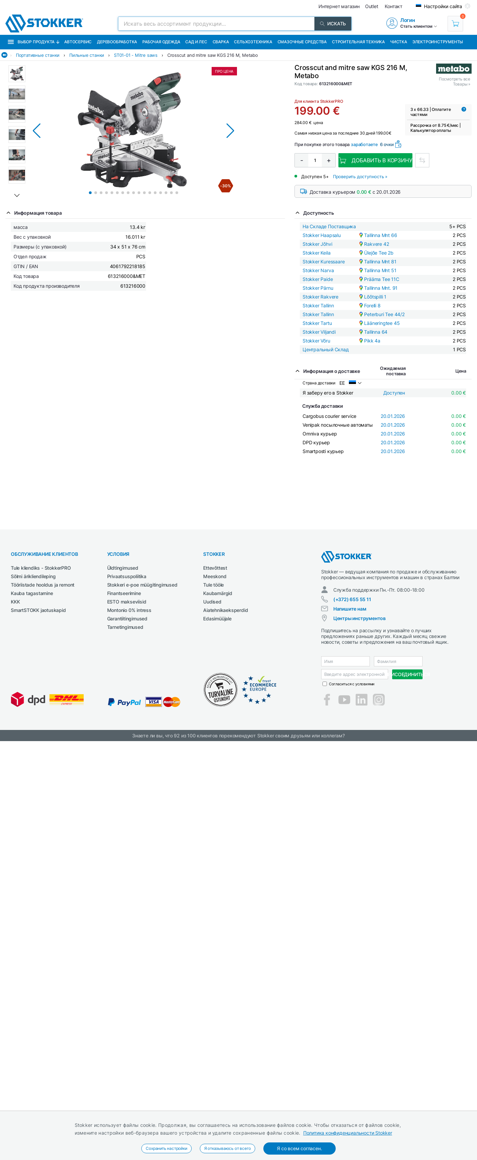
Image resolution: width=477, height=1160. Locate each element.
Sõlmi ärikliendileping (33, 576)
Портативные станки (37, 55)
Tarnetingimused (125, 627)
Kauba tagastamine (32, 593)
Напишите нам (349, 609)
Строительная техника (358, 41)
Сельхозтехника (253, 41)
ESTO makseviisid (126, 602)
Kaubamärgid (217, 593)
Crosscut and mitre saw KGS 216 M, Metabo (212, 55)
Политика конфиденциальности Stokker (347, 1133)
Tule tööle (213, 585)
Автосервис (78, 41)
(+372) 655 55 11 (352, 599)
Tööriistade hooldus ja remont (42, 585)
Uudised (212, 602)
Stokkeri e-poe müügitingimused (142, 585)
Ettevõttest (215, 568)
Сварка (221, 41)
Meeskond (214, 576)
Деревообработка (117, 41)
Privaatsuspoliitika (126, 576)
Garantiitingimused (127, 618)
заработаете (364, 144)
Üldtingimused (122, 568)
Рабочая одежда (161, 41)
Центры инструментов (359, 618)
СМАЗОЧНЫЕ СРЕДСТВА (302, 41)
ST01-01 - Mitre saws (136, 55)
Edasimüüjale (217, 618)
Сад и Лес (196, 41)
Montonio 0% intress (129, 610)
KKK (15, 602)
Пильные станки (86, 55)
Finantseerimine (124, 593)
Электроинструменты (437, 41)
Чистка (398, 41)
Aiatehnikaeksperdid (225, 610)
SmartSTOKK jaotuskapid (38, 610)
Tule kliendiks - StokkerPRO (41, 568)
